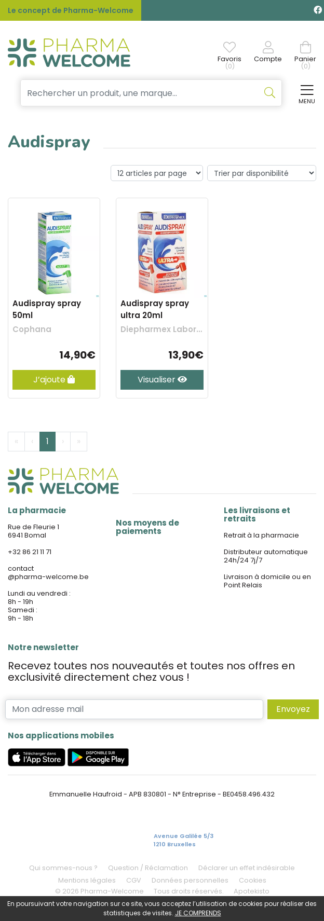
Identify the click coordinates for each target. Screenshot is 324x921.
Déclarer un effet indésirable (246, 867)
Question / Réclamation (148, 867)
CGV (133, 880)
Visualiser (162, 380)
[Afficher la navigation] (305, 93)
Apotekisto (251, 891)
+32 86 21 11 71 (29, 552)
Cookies (252, 880)
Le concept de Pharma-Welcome (70, 10)
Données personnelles (190, 880)
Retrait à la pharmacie (261, 535)
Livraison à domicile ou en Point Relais (267, 581)
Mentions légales (87, 880)
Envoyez (293, 709)
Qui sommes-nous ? (63, 867)
